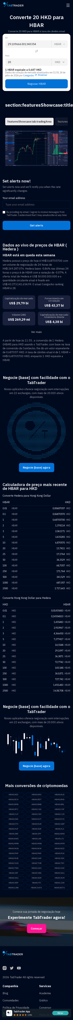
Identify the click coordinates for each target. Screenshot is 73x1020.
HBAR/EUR (36, 824)
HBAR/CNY (36, 814)
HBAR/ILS (59, 829)
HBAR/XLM (60, 878)
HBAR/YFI (36, 882)
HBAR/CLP (13, 814)
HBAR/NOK (36, 848)
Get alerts (36, 225)
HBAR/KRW (59, 833)
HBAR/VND (36, 873)
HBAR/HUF (13, 829)
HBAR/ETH (13, 824)
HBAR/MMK (13, 843)
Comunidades (11, 1000)
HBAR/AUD (60, 794)
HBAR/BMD (13, 804)
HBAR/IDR (36, 829)
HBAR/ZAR (60, 882)
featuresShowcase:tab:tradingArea (29, 121)
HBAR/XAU (13, 878)
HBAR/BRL (59, 804)
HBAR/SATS (36, 887)
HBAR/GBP (60, 824)
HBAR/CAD (36, 809)
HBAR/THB (36, 863)
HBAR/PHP (13, 853)
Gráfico (43, 1000)
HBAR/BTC (13, 809)
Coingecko (28, 75)
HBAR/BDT (36, 799)
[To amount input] (28, 62)
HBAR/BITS (59, 887)
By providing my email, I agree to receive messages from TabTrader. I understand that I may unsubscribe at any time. (37, 214)
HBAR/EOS (60, 819)
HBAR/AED (13, 794)
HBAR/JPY (36, 833)
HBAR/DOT (36, 819)
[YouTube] (19, 968)
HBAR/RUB (13, 858)
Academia (45, 993)
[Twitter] (12, 968)
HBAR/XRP (13, 882)
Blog (5, 993)
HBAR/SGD (13, 863)
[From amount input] (28, 44)
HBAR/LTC (59, 838)
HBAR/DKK (13, 819)
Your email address (14, 198)
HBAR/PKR (36, 853)
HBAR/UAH (36, 868)
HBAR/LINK (13, 887)
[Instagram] (5, 968)
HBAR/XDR (36, 878)
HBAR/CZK (60, 814)
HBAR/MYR (60, 843)
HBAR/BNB (36, 804)
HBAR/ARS (36, 794)
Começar (36, 928)
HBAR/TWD (13, 868)
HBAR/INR (13, 833)
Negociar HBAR (36, 83)
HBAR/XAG (60, 873)
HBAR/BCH (13, 799)
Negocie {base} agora (36, 467)
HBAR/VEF (13, 873)
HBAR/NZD (60, 848)
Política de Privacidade (16, 1007)
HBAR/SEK (59, 858)
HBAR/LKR (36, 838)
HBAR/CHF (60, 809)
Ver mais (36, 332)
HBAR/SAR (36, 858)
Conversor (45, 1007)
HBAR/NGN (13, 848)
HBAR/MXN (37, 843)
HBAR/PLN (59, 853)
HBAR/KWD (13, 838)
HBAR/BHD (60, 799)
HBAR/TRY (59, 863)
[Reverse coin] (37, 51)
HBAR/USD (60, 868)
